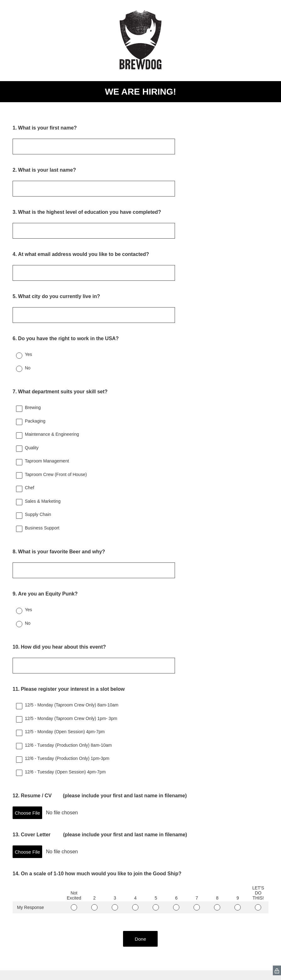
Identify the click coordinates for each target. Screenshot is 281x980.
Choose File (27, 813)
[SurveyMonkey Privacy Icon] (276, 970)
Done (140, 939)
